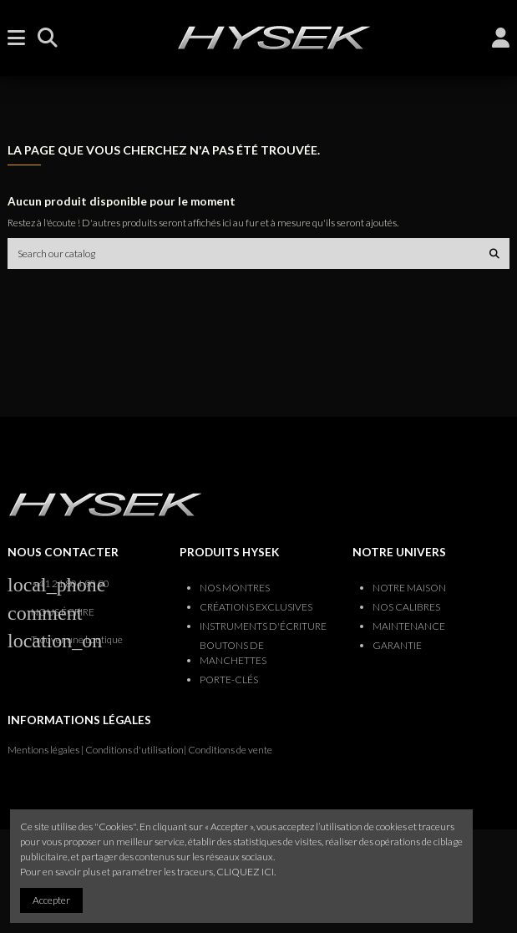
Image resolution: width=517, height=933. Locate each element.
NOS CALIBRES (406, 607)
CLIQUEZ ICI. (246, 871)
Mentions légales (43, 749)
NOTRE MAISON (409, 587)
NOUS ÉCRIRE (62, 612)
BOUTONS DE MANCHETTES (233, 653)
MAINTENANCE (409, 626)
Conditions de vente (230, 749)
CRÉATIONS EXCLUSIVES (256, 607)
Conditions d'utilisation (134, 749)
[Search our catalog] (494, 253)
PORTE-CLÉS (229, 679)
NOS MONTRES (235, 587)
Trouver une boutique (77, 639)
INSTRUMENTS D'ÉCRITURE (263, 626)
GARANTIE (397, 645)
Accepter (51, 900)
